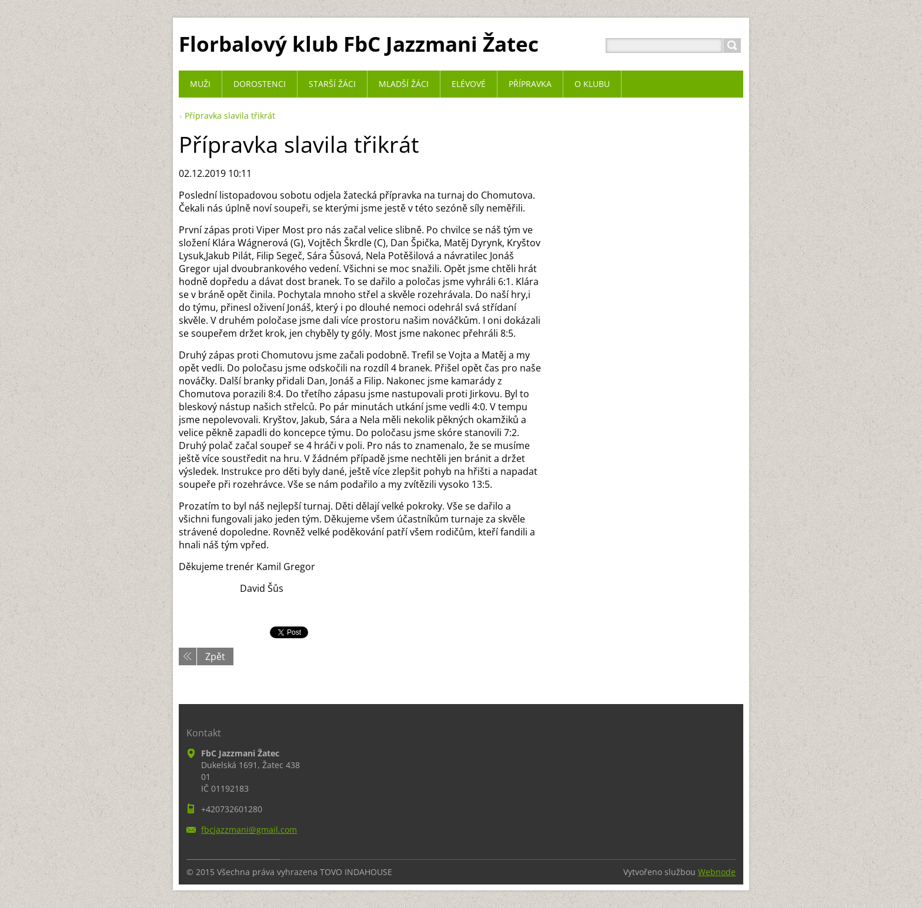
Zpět (215, 656)
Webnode (717, 871)
